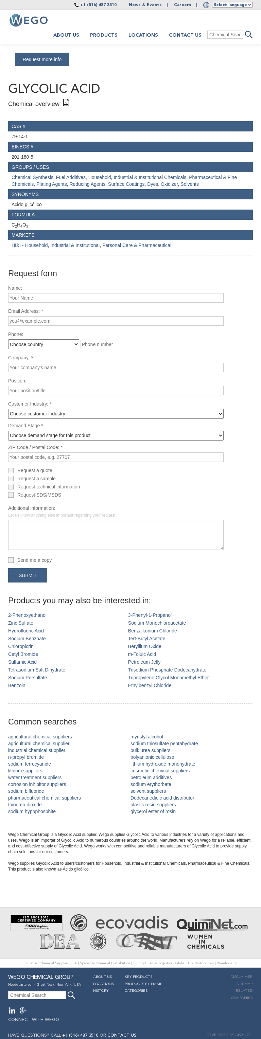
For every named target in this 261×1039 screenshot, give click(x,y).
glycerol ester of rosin (153, 811)
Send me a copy (34, 560)
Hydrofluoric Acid (26, 630)
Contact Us (185, 35)
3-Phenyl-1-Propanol (150, 615)
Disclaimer (241, 977)
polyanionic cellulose (152, 757)
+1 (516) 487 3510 (98, 5)
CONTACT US (122, 1035)
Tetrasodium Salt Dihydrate (36, 670)
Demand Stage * (25, 425)
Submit (28, 575)
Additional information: (62, 511)
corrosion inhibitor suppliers (37, 784)
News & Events (145, 5)
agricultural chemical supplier (39, 743)
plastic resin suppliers (153, 804)
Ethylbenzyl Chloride (150, 685)
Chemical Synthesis (32, 177)
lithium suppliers (25, 770)
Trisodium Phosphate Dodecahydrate (167, 670)
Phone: (15, 334)
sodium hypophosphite (32, 811)
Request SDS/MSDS (39, 495)
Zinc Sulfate (20, 623)
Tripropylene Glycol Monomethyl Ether (168, 677)
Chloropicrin (21, 646)
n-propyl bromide (26, 757)
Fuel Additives (71, 177)
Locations (143, 35)
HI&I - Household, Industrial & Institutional (56, 245)
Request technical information (48, 486)
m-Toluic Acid (142, 654)
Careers (182, 5)
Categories (136, 991)
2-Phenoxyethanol (27, 615)
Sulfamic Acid (22, 662)
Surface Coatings (126, 184)
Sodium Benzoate (27, 638)
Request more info (42, 59)
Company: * (20, 357)
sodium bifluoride (26, 791)
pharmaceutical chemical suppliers (44, 798)
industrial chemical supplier (36, 750)
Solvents (189, 184)
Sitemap (245, 984)
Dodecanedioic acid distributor (162, 798)
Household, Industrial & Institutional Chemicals (137, 177)
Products (104, 35)
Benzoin (16, 685)
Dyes (152, 184)
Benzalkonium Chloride (152, 630)
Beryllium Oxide (144, 646)
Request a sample (36, 478)
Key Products (138, 977)
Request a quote (34, 470)
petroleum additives (151, 777)
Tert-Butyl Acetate (147, 638)
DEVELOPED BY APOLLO (228, 1035)
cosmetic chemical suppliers (160, 770)
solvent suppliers (148, 791)
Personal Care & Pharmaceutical (136, 245)
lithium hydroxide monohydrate (162, 764)
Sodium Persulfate (27, 677)
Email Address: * (25, 311)
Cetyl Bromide (23, 654)
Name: (15, 288)
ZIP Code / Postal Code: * (35, 447)
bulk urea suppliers (150, 750)
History (101, 991)
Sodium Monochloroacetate (157, 623)
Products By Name (143, 984)
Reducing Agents (87, 184)
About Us (102, 977)
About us (66, 35)
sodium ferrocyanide (29, 764)
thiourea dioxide (25, 804)
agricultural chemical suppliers (40, 736)
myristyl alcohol (146, 736)
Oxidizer (169, 184)
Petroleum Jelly (144, 662)
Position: (17, 380)
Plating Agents (51, 184)
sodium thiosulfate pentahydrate (164, 743)
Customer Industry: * (30, 404)
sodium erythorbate (150, 784)
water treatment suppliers (35, 777)
